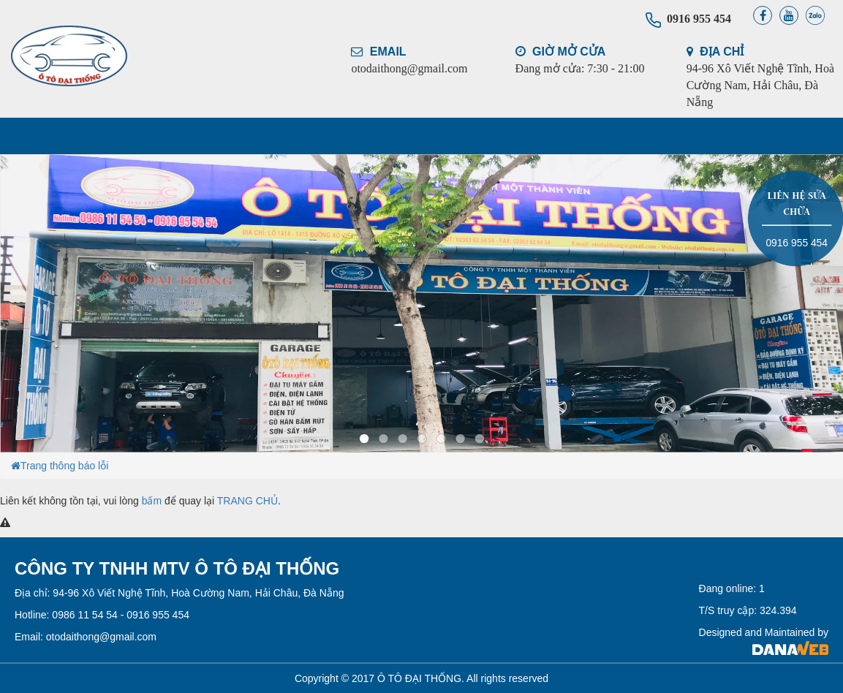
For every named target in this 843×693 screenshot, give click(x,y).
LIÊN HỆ (669, 136)
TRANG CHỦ (72, 136)
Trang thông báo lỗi (64, 466)
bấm (152, 501)
